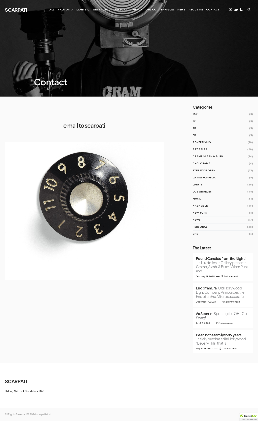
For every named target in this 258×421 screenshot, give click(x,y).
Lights (198, 184)
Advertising (202, 142)
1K (194, 121)
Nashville (200, 205)
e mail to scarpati (84, 125)
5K (194, 135)
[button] (236, 9)
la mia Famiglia (204, 177)
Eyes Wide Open (204, 170)
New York (200, 212)
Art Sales (200, 149)
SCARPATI (16, 10)
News (197, 219)
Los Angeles (202, 191)
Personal (200, 226)
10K (195, 114)
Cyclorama (202, 163)
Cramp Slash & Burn (208, 156)
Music (197, 198)
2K (194, 128)
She (195, 233)
